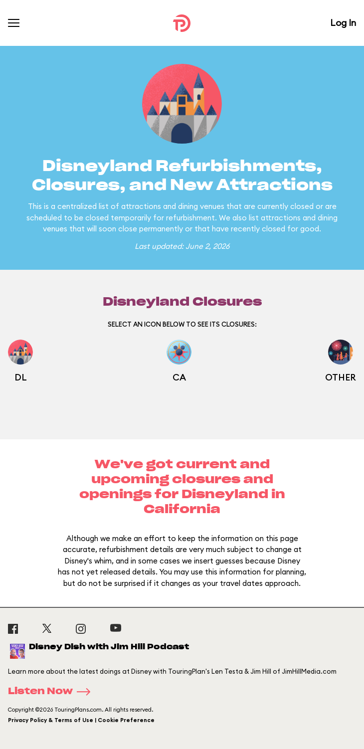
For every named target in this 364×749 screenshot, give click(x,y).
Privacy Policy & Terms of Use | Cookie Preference (81, 720)
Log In (343, 22)
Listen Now (52, 691)
